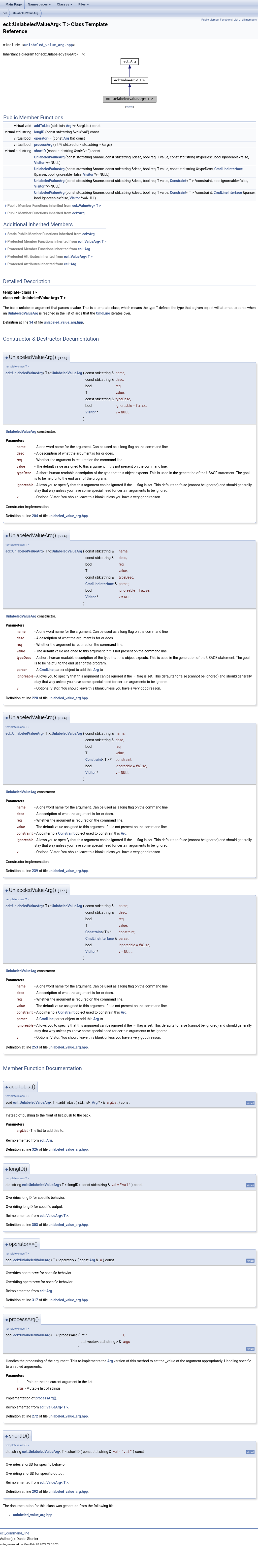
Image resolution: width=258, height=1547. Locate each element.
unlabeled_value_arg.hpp (48, 45)
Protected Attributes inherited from (48, 257)
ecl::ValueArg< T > (86, 206)
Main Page (14, 4)
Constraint (178, 181)
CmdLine (103, 313)
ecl (5, 13)
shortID (40, 151)
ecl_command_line (14, 1533)
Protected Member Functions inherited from (55, 241)
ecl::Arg (78, 213)
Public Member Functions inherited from (52, 206)
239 (35, 871)
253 (35, 1047)
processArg (43, 145)
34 (31, 322)
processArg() (46, 1398)
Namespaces (40, 6)
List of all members (245, 19)
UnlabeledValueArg (25, 13)
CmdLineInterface (228, 169)
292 (35, 1492)
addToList (42, 126)
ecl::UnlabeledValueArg (24, 373)
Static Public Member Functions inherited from (49, 234)
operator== (43, 138)
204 (35, 516)
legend (129, 106)
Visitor (39, 163)
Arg (68, 126)
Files (84, 6)
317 (35, 1300)
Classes (65, 6)
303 (35, 1225)
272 (35, 1416)
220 (35, 698)
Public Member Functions (216, 19)
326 (35, 1149)
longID (39, 132)
